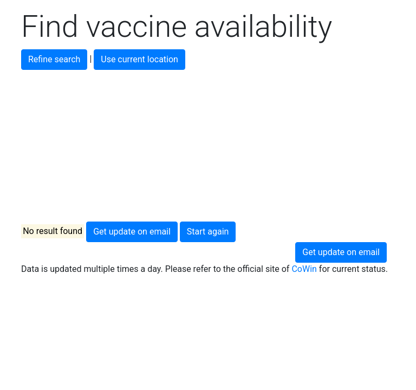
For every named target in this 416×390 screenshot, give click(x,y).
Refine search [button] (54, 59)
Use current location (139, 59)
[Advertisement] (208, 146)
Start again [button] (208, 231)
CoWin (303, 269)
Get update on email (132, 231)
